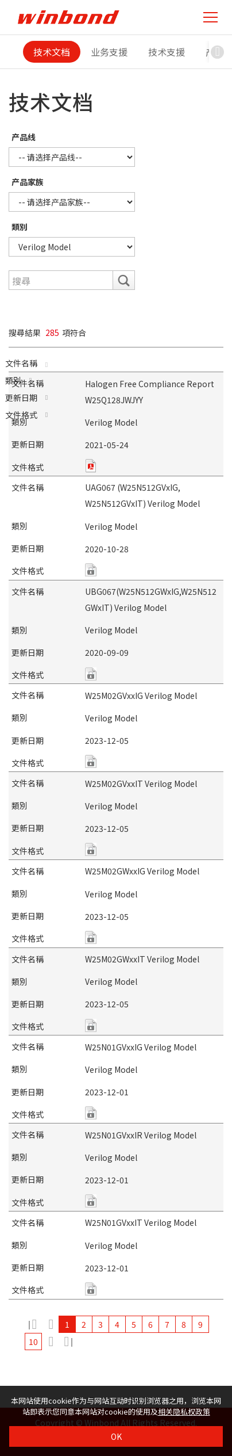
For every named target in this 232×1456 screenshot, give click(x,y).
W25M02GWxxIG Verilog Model (142, 871)
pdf (90, 465)
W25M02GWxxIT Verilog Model (142, 959)
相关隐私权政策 (184, 1411)
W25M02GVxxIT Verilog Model (141, 783)
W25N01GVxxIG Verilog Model (140, 1047)
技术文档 (51, 52)
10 (33, 1341)
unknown (90, 761)
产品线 (23, 137)
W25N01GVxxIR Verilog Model (140, 1135)
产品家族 (27, 182)
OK (116, 1436)
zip (90, 569)
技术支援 (166, 52)
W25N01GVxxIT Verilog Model (140, 1222)
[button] (217, 52)
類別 (19, 226)
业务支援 (109, 52)
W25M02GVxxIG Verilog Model (141, 695)
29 (67, 1341)
